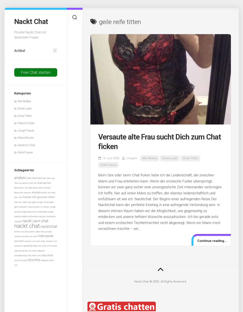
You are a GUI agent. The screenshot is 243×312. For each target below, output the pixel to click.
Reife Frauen (25, 152)
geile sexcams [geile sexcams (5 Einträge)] (21, 207)
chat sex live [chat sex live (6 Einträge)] (44, 182)
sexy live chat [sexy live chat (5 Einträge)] (20, 260)
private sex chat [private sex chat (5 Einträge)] (29, 236)
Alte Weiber (24, 101)
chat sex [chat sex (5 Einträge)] (33, 183)
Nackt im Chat (26, 145)
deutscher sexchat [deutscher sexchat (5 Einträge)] (42, 188)
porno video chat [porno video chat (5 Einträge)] (37, 231)
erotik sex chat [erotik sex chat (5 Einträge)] (48, 192)
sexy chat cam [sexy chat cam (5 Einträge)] (34, 255)
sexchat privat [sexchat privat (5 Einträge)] (21, 251)
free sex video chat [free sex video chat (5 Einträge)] (23, 202)
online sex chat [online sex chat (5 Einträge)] (21, 231)
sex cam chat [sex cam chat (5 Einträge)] (38, 241)
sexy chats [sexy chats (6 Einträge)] (47, 255)
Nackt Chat (31, 22)
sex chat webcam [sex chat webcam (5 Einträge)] (36, 251)
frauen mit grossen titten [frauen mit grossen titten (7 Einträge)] (39, 197)
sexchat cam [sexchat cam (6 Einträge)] (30, 245)
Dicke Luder (25, 108)
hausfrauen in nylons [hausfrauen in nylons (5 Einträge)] (38, 207)
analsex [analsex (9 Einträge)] (20, 178)
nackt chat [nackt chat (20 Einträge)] (27, 226)
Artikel (19, 51)
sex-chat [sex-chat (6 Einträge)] (19, 241)
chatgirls (131, 158)
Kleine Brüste (26, 137)
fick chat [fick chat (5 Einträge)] (18, 197)
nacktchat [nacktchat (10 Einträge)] (48, 226)
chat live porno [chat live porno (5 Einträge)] (21, 183)
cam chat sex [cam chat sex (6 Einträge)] (34, 178)
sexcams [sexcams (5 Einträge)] (18, 246)
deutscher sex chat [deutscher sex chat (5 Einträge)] (23, 188)
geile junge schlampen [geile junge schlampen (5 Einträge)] (43, 202)
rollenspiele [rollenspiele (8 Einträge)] (45, 236)
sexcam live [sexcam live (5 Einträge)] (51, 241)
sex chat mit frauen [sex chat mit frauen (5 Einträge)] (47, 246)
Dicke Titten (25, 115)
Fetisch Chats (26, 123)
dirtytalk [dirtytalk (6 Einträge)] (36, 192)
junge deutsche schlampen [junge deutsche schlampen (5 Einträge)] (34, 212)
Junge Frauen (26, 130)
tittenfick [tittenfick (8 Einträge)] (34, 260)
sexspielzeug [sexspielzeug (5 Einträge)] (20, 255)
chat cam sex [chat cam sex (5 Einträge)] (48, 178)
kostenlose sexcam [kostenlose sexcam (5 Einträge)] (37, 216)
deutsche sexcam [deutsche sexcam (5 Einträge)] (22, 192)
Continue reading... (212, 241)
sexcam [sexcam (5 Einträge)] (28, 241)
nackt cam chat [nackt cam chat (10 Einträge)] (35, 221)
